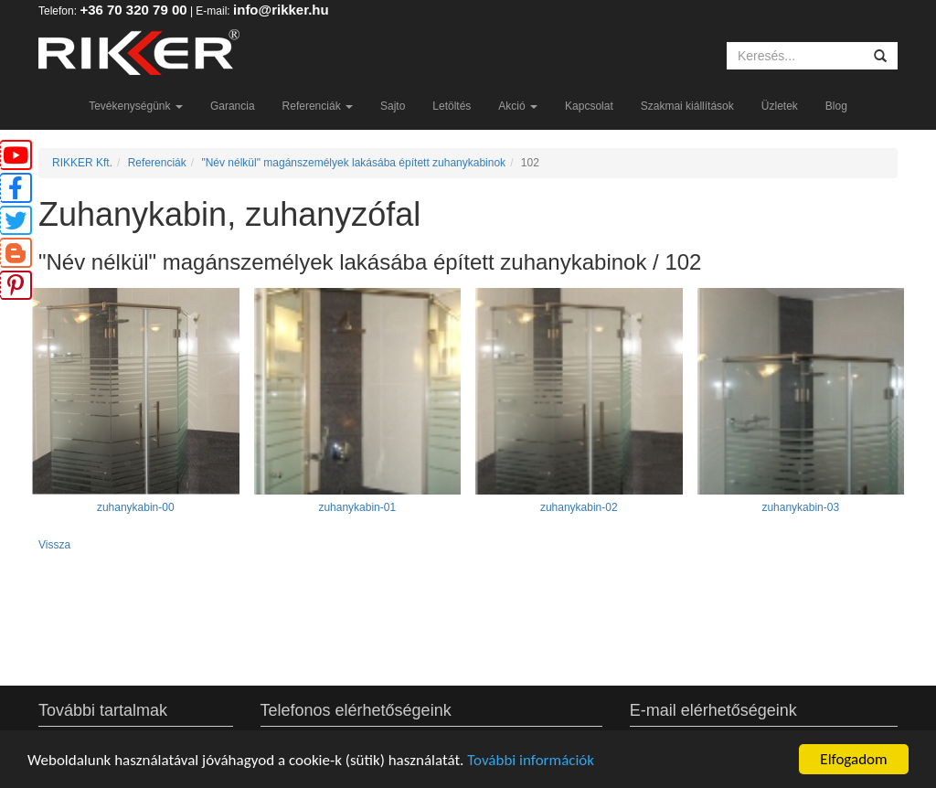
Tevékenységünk (136, 106)
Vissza (54, 544)
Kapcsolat (589, 106)
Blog (836, 106)
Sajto (392, 106)
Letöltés (451, 106)
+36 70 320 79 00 (133, 9)
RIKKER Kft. (82, 162)
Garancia (232, 106)
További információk (530, 760)
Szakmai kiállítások (687, 106)
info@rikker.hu (281, 9)
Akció (517, 106)
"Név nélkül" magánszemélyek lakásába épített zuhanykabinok (353, 162)
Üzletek (779, 106)
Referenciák (317, 106)
